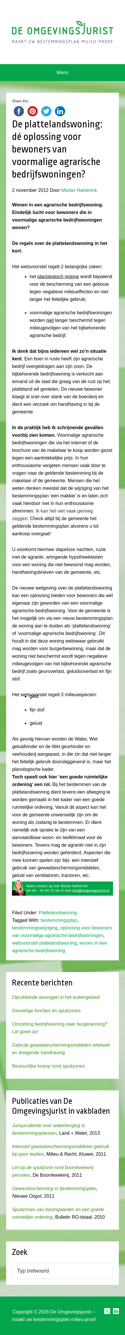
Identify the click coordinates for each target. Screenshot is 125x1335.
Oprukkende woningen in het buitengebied (56, 997)
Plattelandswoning (58, 912)
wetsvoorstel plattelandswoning (44, 943)
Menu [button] (62, 72)
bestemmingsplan (59, 920)
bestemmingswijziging (35, 927)
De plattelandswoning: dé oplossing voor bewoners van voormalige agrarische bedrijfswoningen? (57, 149)
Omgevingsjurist (62, 32)
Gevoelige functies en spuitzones (46, 1010)
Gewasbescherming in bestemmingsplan (54, 1188)
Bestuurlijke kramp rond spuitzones (48, 1066)
